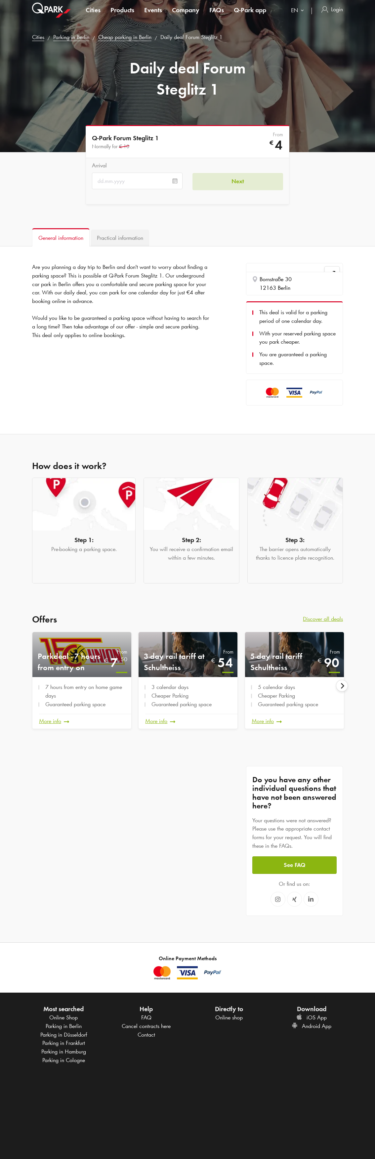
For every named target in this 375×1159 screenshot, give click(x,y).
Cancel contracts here (146, 1025)
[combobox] (299, 16)
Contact (146, 1034)
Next (237, 181)
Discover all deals (323, 618)
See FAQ (294, 864)
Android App (311, 1025)
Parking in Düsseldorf (63, 1034)
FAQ (146, 1017)
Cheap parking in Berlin (124, 37)
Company (185, 15)
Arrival (99, 165)
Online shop (229, 1017)
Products (122, 15)
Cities (93, 15)
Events (153, 15)
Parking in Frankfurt (63, 1042)
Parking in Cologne (63, 1059)
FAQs (216, 15)
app (250, 15)
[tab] (61, 237)
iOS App (311, 1017)
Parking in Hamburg (63, 1051)
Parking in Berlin (71, 37)
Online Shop (63, 1017)
